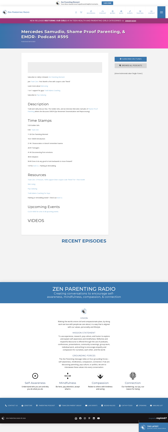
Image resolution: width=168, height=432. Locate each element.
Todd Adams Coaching (52, 90)
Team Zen (34, 82)
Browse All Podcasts (130, 65)
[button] (102, 12)
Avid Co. (36, 166)
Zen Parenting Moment (56, 77)
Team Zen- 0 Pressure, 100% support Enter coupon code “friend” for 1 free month (56, 180)
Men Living (31, 184)
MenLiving (44, 86)
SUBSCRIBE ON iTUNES (131, 59)
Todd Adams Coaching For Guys (39, 193)
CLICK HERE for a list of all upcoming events (43, 212)
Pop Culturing (41, 95)
